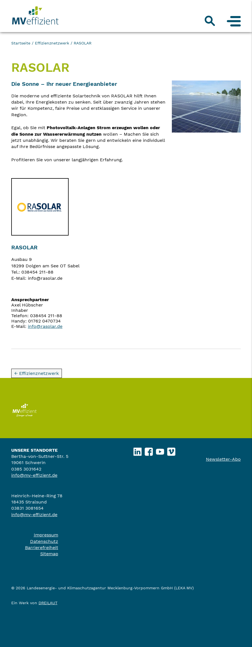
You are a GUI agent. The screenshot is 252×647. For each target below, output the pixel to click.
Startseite (20, 43)
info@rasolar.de (45, 326)
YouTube (160, 450)
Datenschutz (44, 541)
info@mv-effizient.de (34, 475)
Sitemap (49, 553)
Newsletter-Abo (223, 459)
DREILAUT (48, 603)
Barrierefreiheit (41, 547)
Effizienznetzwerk (52, 43)
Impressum (46, 535)
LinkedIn (138, 450)
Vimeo (171, 450)
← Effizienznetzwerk (36, 373)
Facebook (149, 450)
